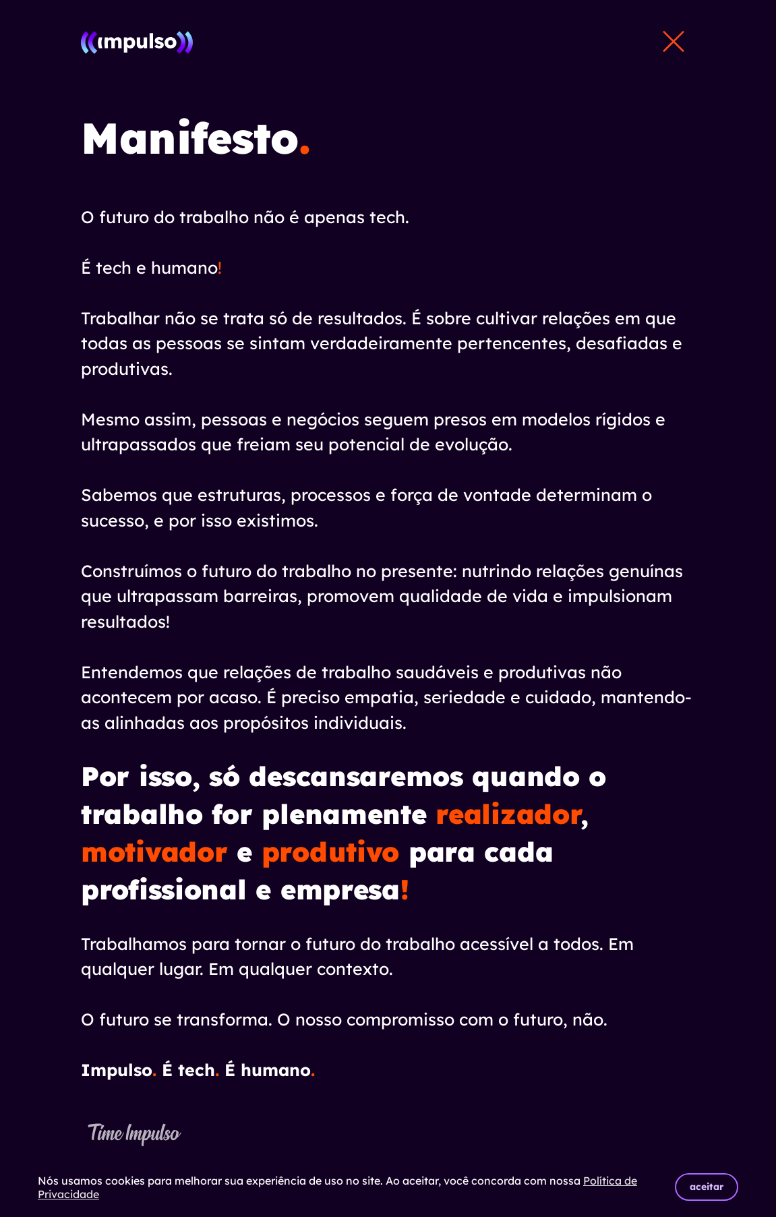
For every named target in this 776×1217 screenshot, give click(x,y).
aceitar (706, 1187)
